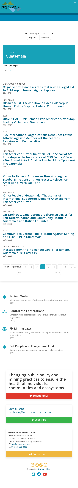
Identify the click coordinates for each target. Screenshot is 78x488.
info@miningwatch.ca (20, 444)
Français (45, 37)
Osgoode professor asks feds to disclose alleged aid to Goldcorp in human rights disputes (38, 88)
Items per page (10, 65)
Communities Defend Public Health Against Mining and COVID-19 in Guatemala (38, 235)
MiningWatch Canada (23, 432)
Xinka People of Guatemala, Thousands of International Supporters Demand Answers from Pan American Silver (36, 198)
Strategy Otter (44, 469)
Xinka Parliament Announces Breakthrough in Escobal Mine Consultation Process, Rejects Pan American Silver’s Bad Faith (36, 179)
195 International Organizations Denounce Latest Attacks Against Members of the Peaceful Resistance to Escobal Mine (37, 138)
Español (32, 37)
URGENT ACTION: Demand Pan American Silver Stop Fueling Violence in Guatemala (39, 120)
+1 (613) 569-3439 (19, 447)
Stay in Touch (17, 408)
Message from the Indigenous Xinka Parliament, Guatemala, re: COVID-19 (36, 251)
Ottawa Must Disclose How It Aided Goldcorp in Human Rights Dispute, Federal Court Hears (35, 104)
